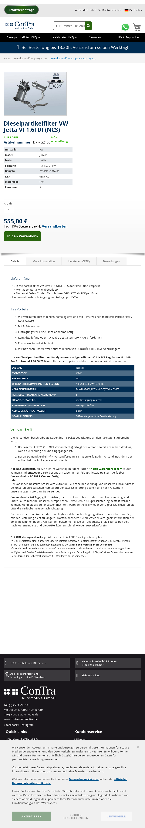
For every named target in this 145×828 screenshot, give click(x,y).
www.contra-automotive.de (21, 719)
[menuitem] (23, 37)
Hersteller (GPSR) (79, 261)
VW (46, 58)
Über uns (82, 739)
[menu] (72, 37)
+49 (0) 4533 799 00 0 (17, 705)
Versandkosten (55, 226)
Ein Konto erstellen (110, 10)
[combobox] (72, 26)
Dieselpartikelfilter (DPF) (27, 58)
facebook (11, 725)
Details (15, 261)
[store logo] (20, 25)
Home (7, 58)
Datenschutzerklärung (84, 779)
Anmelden (81, 10)
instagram (27, 725)
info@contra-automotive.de (21, 714)
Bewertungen (111, 261)
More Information (44, 261)
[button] (133, 10)
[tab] (15, 261)
